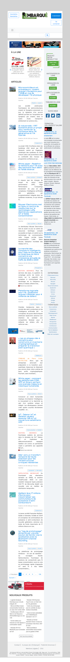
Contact (17, 645)
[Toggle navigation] (12, 30)
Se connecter (56, 23)
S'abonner (56, 16)
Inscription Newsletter (13, 15)
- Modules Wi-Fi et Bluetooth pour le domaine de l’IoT (17, 629)
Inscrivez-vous (53, 63)
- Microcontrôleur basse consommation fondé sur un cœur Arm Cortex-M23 (17, 608)
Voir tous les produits (26, 636)
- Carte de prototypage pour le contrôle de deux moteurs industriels (33, 608)
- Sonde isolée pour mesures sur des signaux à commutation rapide (17, 622)
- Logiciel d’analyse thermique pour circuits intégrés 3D (16, 602)
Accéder (53, 79)
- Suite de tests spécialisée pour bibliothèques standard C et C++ (34, 614)
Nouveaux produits (21, 595)
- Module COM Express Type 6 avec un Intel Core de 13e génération (33, 602)
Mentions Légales (32, 648)
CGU (41, 648)
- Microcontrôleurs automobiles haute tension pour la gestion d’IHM (33, 629)
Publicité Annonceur (48, 645)
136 (40, 574)
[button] (10, 70)
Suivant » (12, 578)
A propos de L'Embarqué (30, 645)
